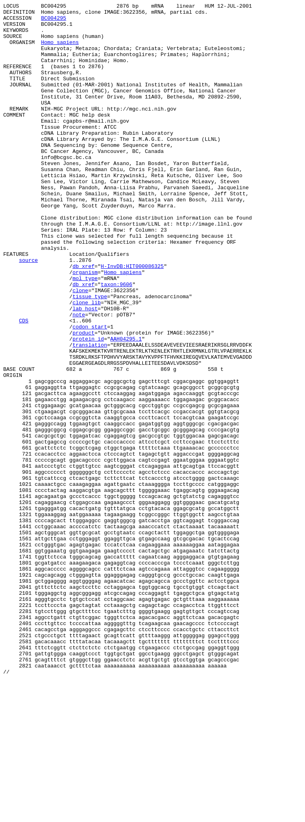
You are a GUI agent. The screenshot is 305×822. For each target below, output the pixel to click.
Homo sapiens (60, 50)
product (84, 399)
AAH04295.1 (126, 406)
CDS (23, 384)
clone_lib (87, 362)
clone (80, 348)
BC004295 (53, 21)
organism (85, 326)
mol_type (85, 333)
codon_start (90, 391)
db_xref (84, 319)
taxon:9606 (116, 341)
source (28, 312)
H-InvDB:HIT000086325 (132, 319)
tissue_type (90, 355)
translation (90, 413)
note (79, 377)
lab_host (85, 370)
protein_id (88, 406)
